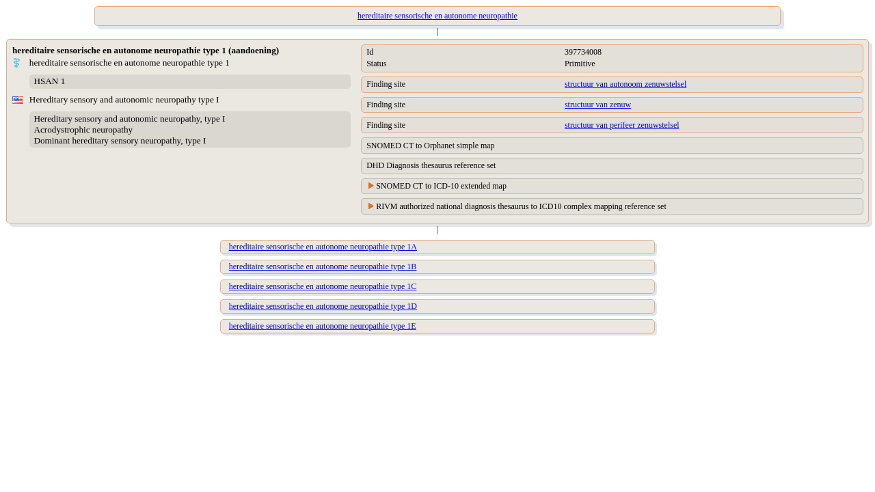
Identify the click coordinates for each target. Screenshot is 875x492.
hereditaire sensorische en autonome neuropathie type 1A (323, 246)
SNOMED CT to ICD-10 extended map (441, 186)
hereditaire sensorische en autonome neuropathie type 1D (323, 306)
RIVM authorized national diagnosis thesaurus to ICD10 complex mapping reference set (521, 206)
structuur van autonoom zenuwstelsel (625, 84)
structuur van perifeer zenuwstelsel (622, 125)
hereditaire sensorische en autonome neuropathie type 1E (322, 326)
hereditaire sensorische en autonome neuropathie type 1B (323, 266)
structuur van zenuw (598, 104)
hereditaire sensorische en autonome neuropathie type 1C (323, 286)
